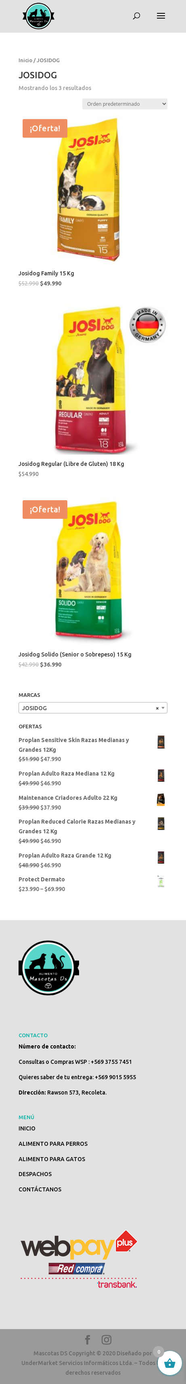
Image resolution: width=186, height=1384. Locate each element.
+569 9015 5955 (115, 1077)
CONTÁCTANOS (40, 1189)
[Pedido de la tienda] (124, 104)
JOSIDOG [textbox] (90, 708)
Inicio (25, 60)
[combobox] (93, 707)
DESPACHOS (35, 1174)
